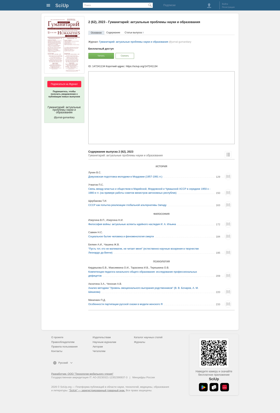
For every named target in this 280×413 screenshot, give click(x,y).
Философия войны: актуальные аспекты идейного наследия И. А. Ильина (132, 224)
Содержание (113, 32)
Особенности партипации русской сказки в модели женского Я (125, 304)
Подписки (169, 5)
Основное (96, 32)
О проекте (57, 337)
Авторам (98, 346)
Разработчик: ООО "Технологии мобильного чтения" (82, 373)
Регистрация (228, 7)
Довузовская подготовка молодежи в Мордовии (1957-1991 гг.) (125, 176)
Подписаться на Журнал (64, 84)
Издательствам (102, 337)
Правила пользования (64, 346)
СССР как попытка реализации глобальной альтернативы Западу (127, 205)
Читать (101, 55)
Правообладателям (62, 342)
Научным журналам (104, 342)
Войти (225, 4)
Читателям (99, 351)
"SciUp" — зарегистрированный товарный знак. (97, 390)
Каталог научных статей (148, 337)
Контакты (56, 351)
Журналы (139, 342)
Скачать (125, 55)
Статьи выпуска (134, 32)
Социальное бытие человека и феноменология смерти (121, 236)
